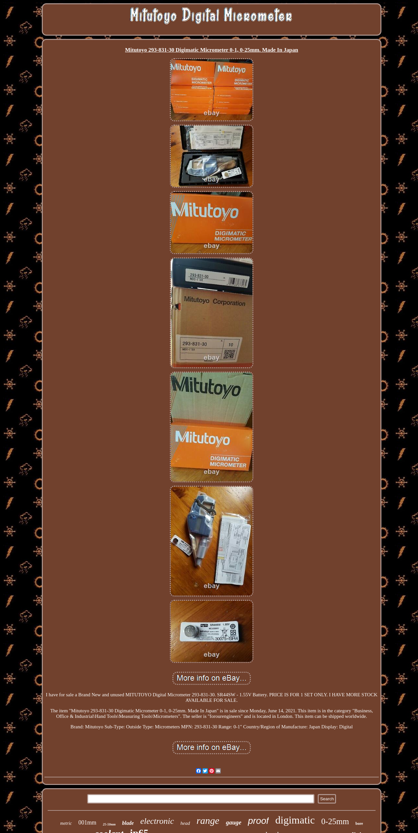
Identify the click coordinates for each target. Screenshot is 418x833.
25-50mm (109, 824)
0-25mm (335, 821)
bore (359, 823)
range (208, 820)
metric (66, 823)
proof (258, 821)
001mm (87, 822)
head (185, 823)
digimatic (295, 820)
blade (128, 823)
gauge (234, 822)
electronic (157, 821)
